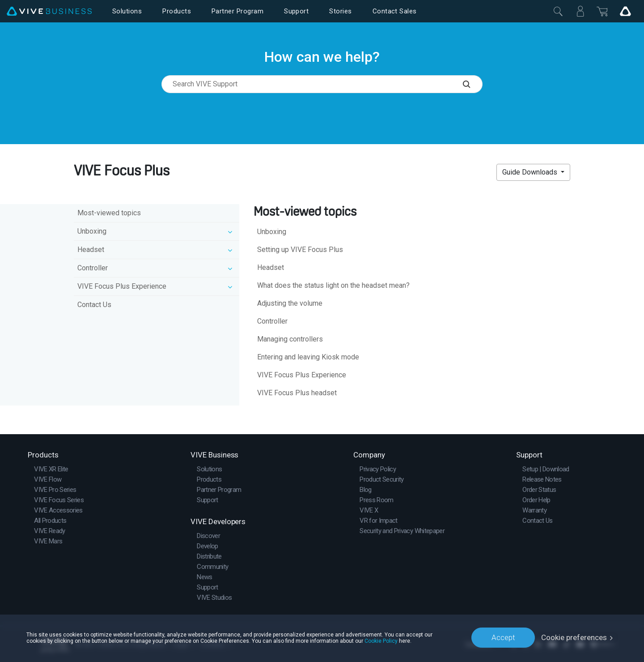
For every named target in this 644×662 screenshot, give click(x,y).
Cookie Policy (381, 640)
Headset (270, 267)
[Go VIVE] (625, 11)
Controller (272, 321)
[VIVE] (49, 11)
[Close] (558, 11)
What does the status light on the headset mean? (333, 285)
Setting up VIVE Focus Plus (300, 249)
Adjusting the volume (289, 303)
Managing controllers (290, 339)
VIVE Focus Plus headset (297, 393)
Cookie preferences (574, 637)
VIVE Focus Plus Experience (301, 375)
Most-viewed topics (109, 213)
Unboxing (271, 231)
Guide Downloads (530, 172)
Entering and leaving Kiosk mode (308, 357)
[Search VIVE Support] (472, 84)
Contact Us (94, 304)
